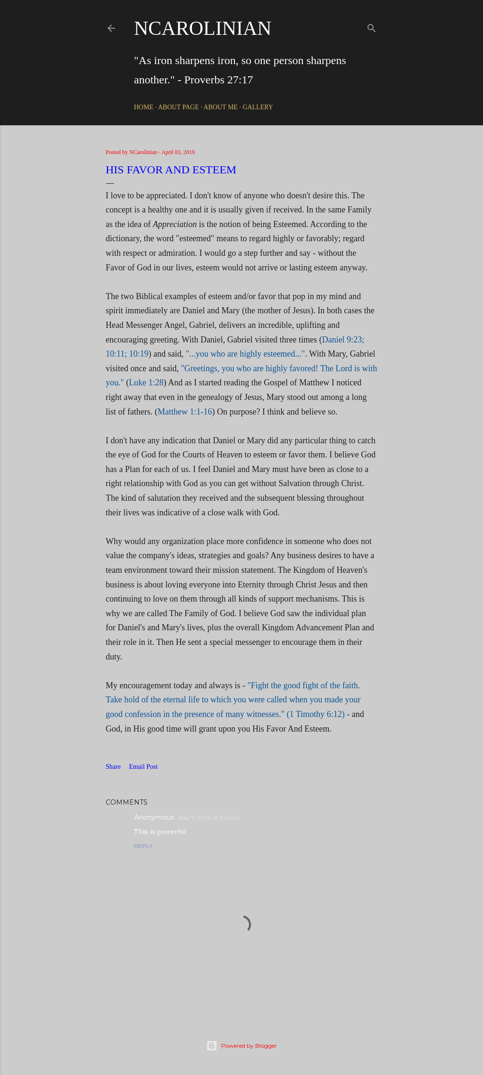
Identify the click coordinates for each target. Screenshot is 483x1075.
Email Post (143, 766)
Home (143, 107)
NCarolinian (203, 28)
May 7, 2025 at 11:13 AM (209, 817)
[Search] (371, 26)
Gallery (257, 107)
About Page (178, 107)
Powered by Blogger (241, 1045)
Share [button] (113, 766)
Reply (143, 845)
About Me (220, 107)
